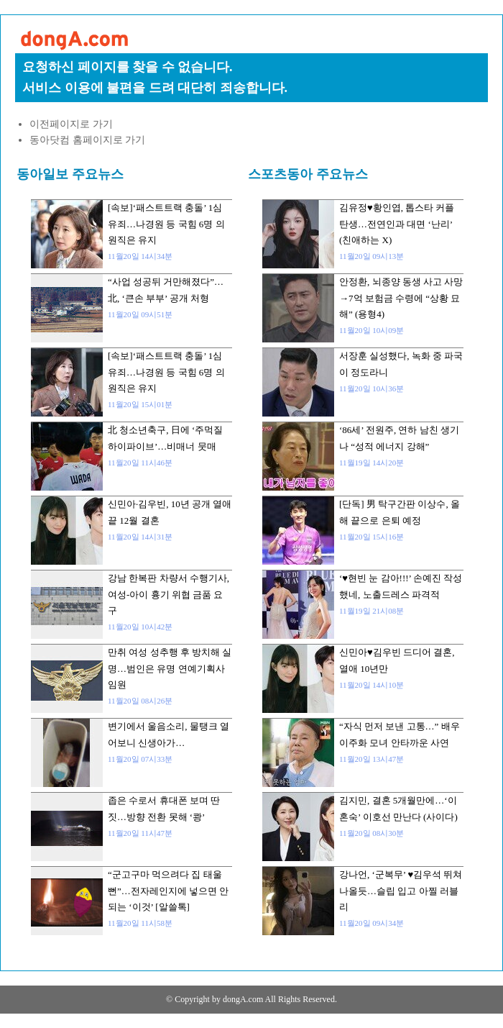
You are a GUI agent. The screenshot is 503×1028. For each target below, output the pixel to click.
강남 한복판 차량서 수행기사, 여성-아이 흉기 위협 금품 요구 (168, 594)
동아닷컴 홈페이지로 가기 (87, 140)
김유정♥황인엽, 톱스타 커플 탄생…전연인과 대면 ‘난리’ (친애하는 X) (396, 223)
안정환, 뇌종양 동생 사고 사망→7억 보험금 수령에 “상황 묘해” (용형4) (401, 297)
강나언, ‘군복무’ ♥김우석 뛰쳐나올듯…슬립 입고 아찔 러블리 (400, 890)
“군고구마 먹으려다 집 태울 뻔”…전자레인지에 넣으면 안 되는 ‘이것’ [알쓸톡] (168, 890)
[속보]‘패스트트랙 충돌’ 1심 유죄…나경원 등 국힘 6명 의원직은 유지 (166, 223)
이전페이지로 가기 (71, 124)
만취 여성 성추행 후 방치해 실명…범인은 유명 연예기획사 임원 (169, 668)
